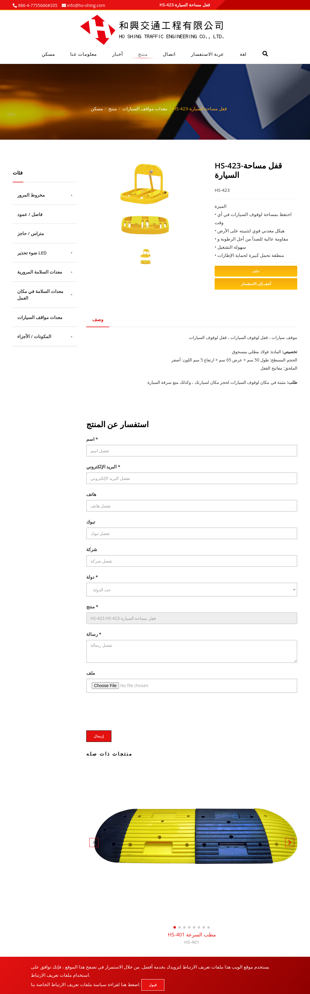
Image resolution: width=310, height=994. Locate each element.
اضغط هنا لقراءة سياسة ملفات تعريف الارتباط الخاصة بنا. (85, 984)
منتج (143, 54)
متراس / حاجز (30, 233)
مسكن (48, 54)
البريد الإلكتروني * (103, 467)
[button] (289, 843)
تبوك (90, 522)
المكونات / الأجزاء (34, 336)
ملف (90, 673)
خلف (256, 271)
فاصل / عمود (29, 214)
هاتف (91, 494)
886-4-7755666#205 (37, 5)
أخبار (117, 54)
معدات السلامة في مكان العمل (40, 294)
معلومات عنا (83, 54)
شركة (91, 549)
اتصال (169, 54)
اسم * (92, 439)
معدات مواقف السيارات (144, 108)
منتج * (92, 606)
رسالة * (93, 634)
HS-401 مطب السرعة (192, 938)
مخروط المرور (31, 195)
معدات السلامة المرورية (39, 272)
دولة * (92, 577)
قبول (153, 984)
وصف (97, 319)
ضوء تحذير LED (32, 253)
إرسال (99, 736)
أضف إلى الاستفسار (256, 283)
